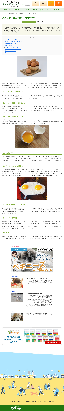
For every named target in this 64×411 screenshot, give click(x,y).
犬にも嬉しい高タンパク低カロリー (14, 41)
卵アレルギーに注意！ (10, 51)
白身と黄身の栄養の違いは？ (12, 43)
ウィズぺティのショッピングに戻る (50, 10)
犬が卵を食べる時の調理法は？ (12, 47)
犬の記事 (26, 9)
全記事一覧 (7, 9)
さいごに (7, 53)
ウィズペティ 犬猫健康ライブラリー (10, 13)
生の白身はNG (8, 45)
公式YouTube (17, 9)
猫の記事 (35, 9)
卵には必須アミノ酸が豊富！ (12, 39)
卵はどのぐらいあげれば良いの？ (13, 49)
